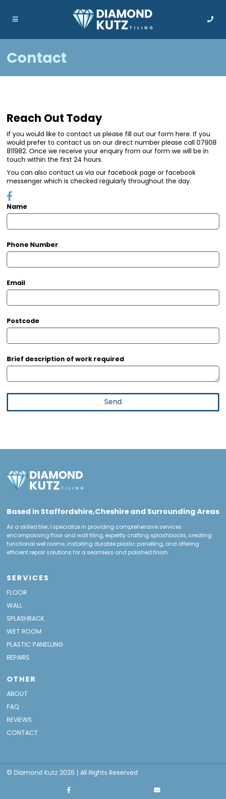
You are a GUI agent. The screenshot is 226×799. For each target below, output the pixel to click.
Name (17, 207)
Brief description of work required (65, 359)
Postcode (23, 321)
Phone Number (32, 245)
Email (16, 283)
